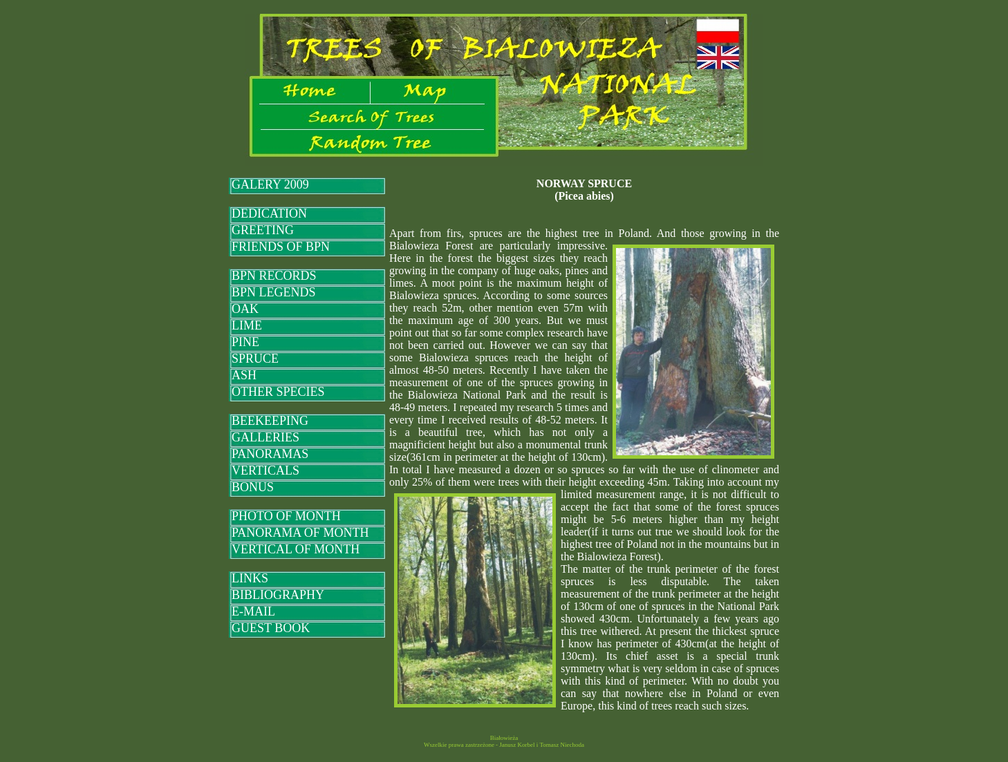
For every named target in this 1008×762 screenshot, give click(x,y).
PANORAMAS (270, 454)
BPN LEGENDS (274, 292)
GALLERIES (265, 437)
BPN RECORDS (274, 276)
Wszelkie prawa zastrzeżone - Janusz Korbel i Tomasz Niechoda (504, 744)
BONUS (253, 487)
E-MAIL (253, 611)
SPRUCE (255, 358)
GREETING (263, 230)
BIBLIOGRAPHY (278, 595)
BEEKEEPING (270, 421)
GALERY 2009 (270, 184)
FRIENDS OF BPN (281, 247)
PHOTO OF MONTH (286, 516)
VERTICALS (265, 470)
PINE (245, 342)
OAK (245, 309)
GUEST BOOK (271, 628)
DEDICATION (269, 213)
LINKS (250, 578)
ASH (244, 375)
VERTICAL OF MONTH (296, 549)
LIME (247, 325)
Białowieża (504, 737)
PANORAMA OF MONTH (300, 533)
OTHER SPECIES (278, 392)
